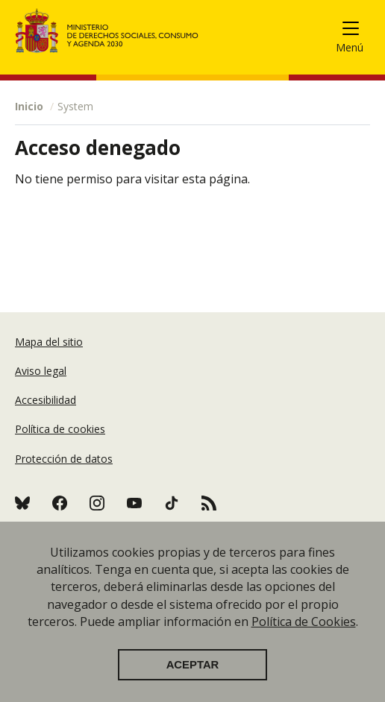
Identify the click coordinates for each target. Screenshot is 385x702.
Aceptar (192, 679)
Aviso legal (40, 371)
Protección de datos (64, 459)
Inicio (29, 106)
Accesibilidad (45, 400)
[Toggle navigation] (356, 31)
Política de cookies (60, 429)
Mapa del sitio (49, 342)
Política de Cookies (303, 635)
